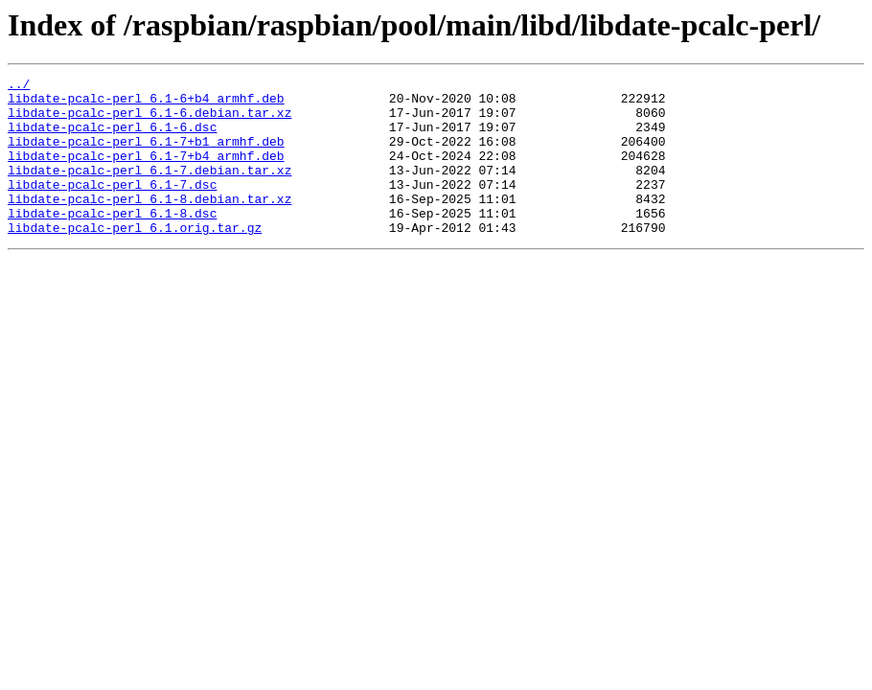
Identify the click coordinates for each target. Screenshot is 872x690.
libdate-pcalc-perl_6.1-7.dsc (112, 207)
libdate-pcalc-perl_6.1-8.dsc (112, 241)
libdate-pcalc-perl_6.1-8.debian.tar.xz (149, 224)
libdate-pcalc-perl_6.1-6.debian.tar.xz (149, 120)
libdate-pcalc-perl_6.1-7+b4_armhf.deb (146, 172)
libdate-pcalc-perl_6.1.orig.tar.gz (135, 258)
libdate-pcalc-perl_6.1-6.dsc (112, 138)
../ (19, 86)
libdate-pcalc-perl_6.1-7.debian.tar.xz (149, 189)
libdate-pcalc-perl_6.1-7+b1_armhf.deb (146, 155)
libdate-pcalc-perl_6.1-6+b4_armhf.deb (146, 103)
